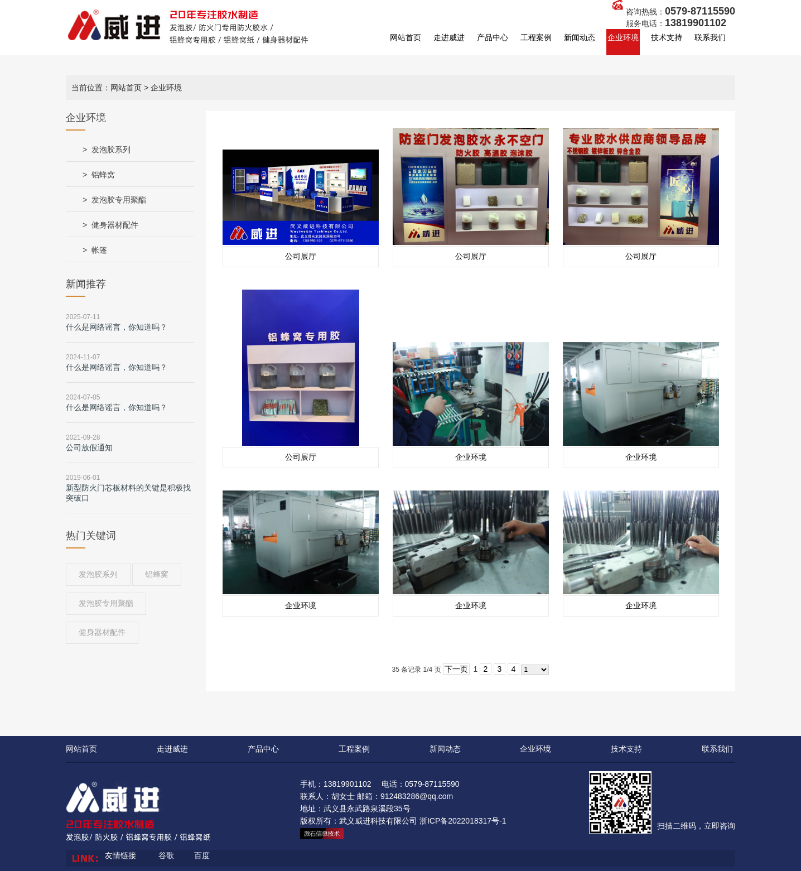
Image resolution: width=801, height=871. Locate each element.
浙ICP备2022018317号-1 (462, 820)
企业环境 (623, 37)
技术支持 (666, 37)
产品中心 (492, 37)
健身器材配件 (114, 224)
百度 (202, 855)
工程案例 (536, 37)
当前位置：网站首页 (106, 87)
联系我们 (710, 37)
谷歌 (166, 855)
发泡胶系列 (111, 149)
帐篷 (99, 250)
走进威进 (449, 37)
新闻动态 (579, 37)
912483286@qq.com (416, 796)
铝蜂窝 (103, 174)
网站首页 (405, 37)
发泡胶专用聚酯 (118, 199)
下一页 (456, 669)
